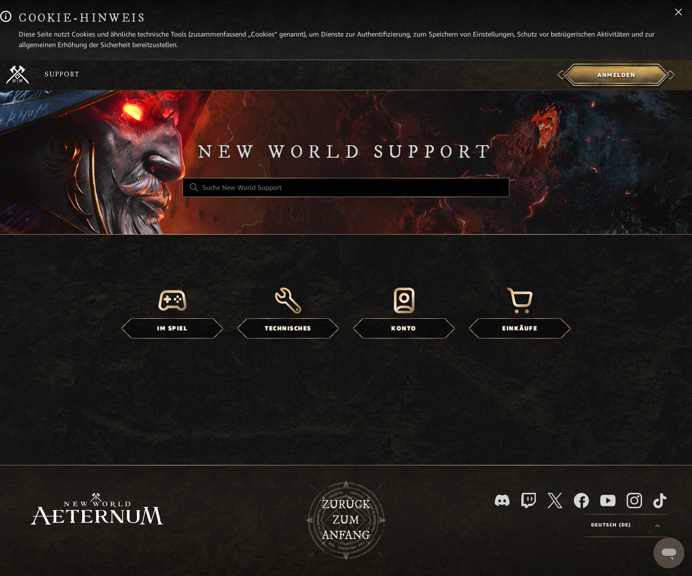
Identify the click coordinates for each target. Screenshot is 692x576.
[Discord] (502, 500)
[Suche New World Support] (346, 187)
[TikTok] (660, 500)
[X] (555, 500)
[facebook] (581, 500)
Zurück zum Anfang (346, 520)
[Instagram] (634, 500)
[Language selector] (626, 525)
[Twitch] (528, 500)
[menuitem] (616, 75)
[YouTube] (608, 500)
